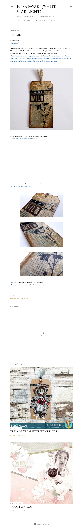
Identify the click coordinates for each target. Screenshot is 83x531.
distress (23, 298)
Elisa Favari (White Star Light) (36, 9)
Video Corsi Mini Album (39, 20)
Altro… (54, 20)
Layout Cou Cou (21, 506)
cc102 (18, 298)
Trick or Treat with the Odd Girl (34, 431)
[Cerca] (71, 6)
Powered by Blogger (41, 524)
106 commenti (22, 435)
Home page (22, 20)
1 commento (22, 511)
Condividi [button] (13, 296)
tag (27, 298)
